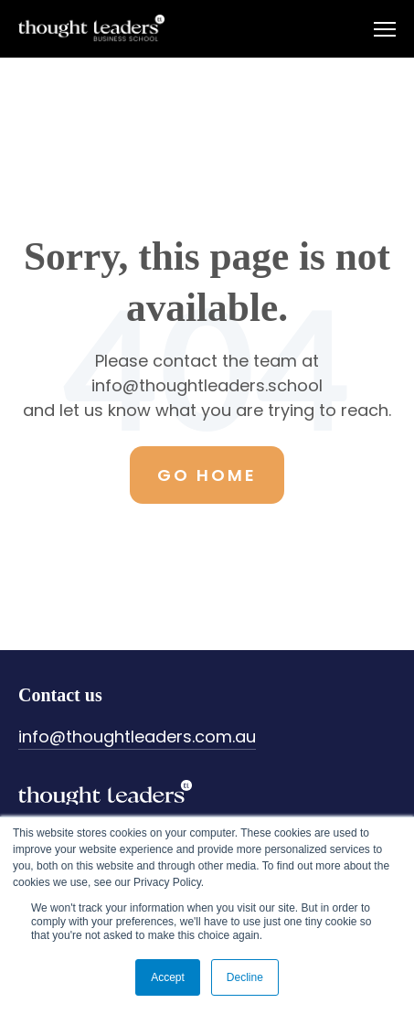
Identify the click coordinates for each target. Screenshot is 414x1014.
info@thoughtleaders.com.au (137, 736)
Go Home (207, 475)
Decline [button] (245, 977)
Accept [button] (168, 977)
